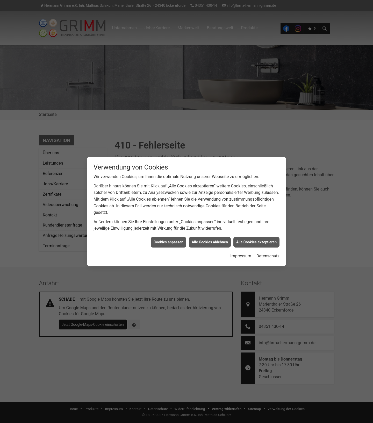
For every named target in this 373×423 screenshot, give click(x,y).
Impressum (240, 252)
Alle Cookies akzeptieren (256, 239)
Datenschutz (267, 252)
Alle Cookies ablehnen (210, 239)
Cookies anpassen (168, 239)
